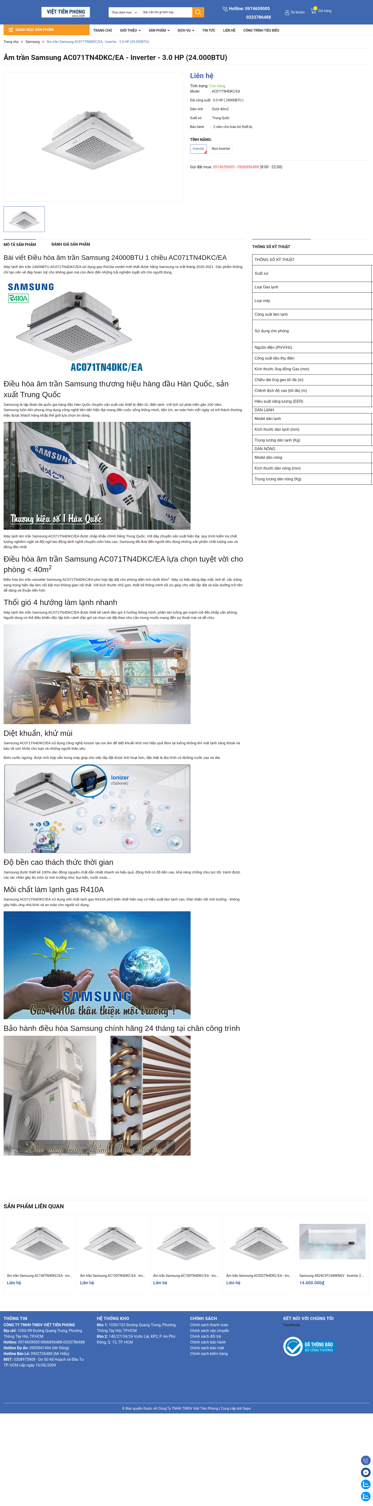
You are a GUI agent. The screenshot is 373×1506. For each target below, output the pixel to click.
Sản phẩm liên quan (34, 1206)
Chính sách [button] (203, 1318)
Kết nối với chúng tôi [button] (308, 1318)
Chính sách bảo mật (207, 1348)
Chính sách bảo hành (208, 1342)
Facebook (291, 1325)
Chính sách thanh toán (209, 1325)
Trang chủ (102, 30)
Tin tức (208, 30)
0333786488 (258, 17)
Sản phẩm (158, 30)
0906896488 (248, 167)
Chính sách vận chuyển (209, 1330)
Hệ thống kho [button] (113, 1318)
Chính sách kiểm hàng (209, 1353)
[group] (93, 136)
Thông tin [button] (15, 1318)
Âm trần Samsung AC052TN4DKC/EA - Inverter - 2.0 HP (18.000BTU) (277, 1276)
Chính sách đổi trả (205, 1336)
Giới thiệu (129, 30)
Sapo (247, 1408)
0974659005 (257, 8)
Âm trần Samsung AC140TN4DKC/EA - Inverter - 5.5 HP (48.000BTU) (58, 1276)
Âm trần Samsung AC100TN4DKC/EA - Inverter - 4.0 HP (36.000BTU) (204, 1276)
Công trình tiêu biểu (261, 30)
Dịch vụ (185, 30)
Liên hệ (229, 30)
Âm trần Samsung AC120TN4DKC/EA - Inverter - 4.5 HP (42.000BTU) (131, 1276)
